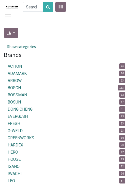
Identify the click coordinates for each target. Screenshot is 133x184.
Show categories (21, 46)
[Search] (48, 7)
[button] (11, 33)
